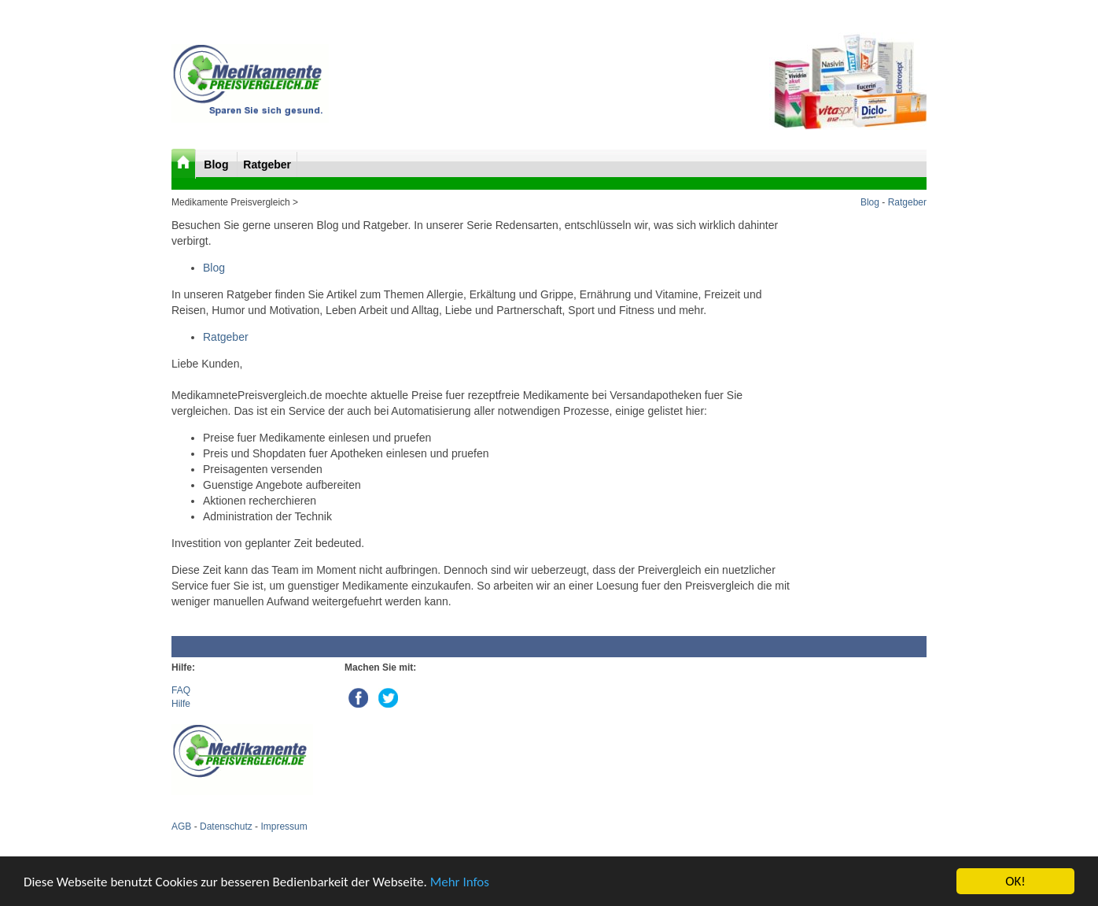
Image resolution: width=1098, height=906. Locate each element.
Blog (217, 164)
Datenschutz (226, 826)
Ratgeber (267, 164)
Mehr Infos (459, 883)
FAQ (180, 690)
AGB (181, 826)
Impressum (283, 826)
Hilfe (180, 703)
